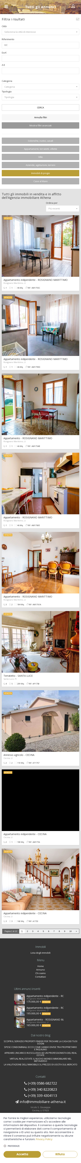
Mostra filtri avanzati (40, 125)
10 (70, 931)
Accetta (22, 1154)
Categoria (7, 81)
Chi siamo (40, 973)
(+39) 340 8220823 (42, 1089)
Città (4, 26)
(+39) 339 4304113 (42, 1095)
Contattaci (40, 976)
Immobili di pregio (40, 173)
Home (40, 966)
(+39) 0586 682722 (42, 1083)
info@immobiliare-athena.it (43, 1101)
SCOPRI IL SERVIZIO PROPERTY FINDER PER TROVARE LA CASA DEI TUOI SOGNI (40, 1042)
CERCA (40, 107)
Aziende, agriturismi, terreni (40, 165)
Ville (40, 157)
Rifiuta (60, 1154)
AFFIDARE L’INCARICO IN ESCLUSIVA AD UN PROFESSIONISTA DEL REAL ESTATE (40, 1054)
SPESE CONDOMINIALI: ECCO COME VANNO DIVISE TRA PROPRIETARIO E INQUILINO (40, 1048)
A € (3, 65)
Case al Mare (41, 181)
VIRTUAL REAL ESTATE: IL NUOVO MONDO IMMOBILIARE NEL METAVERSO (40, 1060)
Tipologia (6, 91)
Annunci (40, 969)
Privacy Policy (44, 1139)
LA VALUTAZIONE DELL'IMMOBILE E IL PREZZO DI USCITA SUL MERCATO (40, 1064)
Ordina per (52, 202)
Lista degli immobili (40, 952)
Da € (4, 52)
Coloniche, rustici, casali (40, 140)
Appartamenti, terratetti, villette (40, 148)
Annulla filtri (40, 117)
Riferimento (8, 39)
